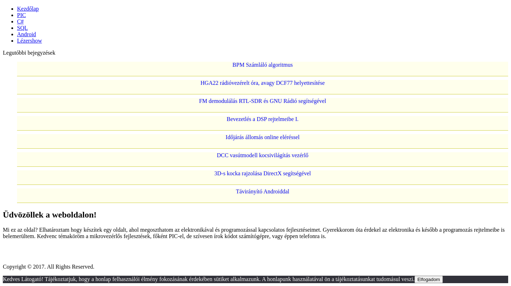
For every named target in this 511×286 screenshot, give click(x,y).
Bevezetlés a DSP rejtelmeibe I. (262, 119)
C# (20, 21)
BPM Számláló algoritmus (262, 65)
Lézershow (29, 41)
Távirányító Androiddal (263, 191)
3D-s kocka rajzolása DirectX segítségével (262, 173)
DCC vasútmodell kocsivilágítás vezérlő (262, 155)
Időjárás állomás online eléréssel (263, 137)
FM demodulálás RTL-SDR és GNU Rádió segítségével (262, 101)
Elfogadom (428, 279)
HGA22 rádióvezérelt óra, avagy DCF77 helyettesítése (262, 83)
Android (26, 34)
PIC (21, 15)
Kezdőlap (28, 9)
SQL (22, 28)
